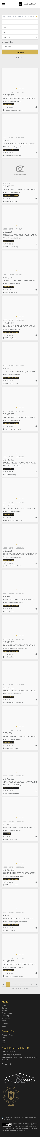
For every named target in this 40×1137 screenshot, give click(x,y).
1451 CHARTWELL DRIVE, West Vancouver (20, 417)
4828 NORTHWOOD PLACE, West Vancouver (20, 645)
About (4, 1021)
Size (5, 32)
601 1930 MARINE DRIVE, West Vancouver (20, 736)
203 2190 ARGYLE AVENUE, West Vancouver (20, 463)
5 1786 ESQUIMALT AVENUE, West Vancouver (20, 827)
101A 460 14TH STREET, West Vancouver (20, 280)
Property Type (7, 1035)
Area (3, 1040)
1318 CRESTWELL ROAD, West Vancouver (20, 189)
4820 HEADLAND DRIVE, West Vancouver (20, 326)
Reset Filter (7, 42)
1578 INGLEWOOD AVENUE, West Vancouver (20, 372)
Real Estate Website (28, 1117)
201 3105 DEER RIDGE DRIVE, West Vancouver (20, 964)
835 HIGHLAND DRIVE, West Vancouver (20, 873)
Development (7, 1013)
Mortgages (6, 1018)
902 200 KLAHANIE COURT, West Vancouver (20, 235)
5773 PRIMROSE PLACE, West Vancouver (20, 144)
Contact (5, 1023)
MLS (3, 1043)
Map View (20, 58)
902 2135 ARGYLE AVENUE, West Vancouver (20, 691)
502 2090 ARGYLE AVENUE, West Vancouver (20, 98)
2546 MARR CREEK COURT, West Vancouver (20, 600)
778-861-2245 (10, 1052)
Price (5, 27)
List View (20, 52)
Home (4, 1005)
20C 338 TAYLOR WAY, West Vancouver (20, 508)
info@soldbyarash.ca (14, 1055)
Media (4, 1026)
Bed (5, 22)
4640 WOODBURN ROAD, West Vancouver (20, 919)
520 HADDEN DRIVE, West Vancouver (20, 782)
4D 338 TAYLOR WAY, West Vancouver (20, 554)
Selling (4, 1010)
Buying (4, 1008)
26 (32, 984)
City (3, 1038)
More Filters (7, 37)
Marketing (5, 1016)
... (28, 984)
